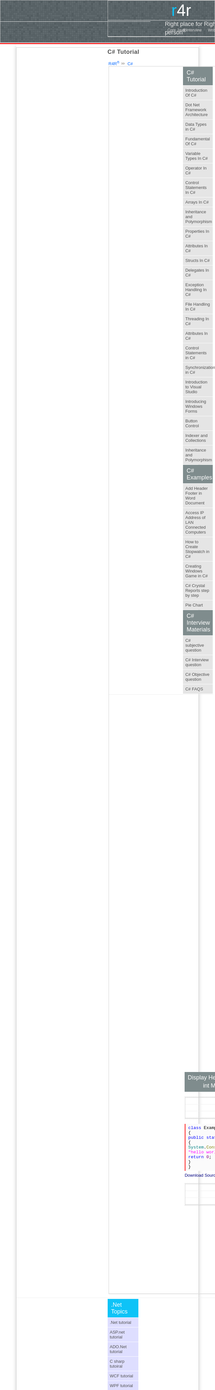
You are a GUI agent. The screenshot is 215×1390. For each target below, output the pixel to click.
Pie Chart (194, 605)
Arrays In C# (197, 202)
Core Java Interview (184, 30)
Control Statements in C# (196, 353)
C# (130, 63)
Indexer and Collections (196, 438)
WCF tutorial (121, 1375)
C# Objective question (197, 677)
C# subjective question (194, 645)
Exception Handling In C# (196, 289)
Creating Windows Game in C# (196, 571)
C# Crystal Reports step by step (197, 590)
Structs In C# (197, 260)
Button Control (192, 423)
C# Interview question (197, 662)
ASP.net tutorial (117, 1334)
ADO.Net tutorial (118, 1349)
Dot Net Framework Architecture (196, 109)
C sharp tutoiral (117, 1364)
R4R (114, 63)
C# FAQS (194, 689)
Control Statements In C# (196, 187)
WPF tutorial (121, 1385)
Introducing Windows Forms (195, 406)
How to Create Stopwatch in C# (197, 549)
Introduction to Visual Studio (196, 387)
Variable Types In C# (196, 156)
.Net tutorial (120, 1322)
